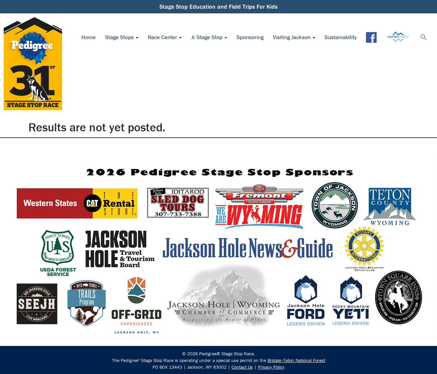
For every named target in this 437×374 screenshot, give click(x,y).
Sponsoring (250, 37)
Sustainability (341, 37)
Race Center (165, 37)
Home (88, 37)
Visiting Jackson (294, 37)
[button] (424, 38)
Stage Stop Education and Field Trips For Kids (218, 6)
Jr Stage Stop (209, 37)
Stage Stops (121, 37)
